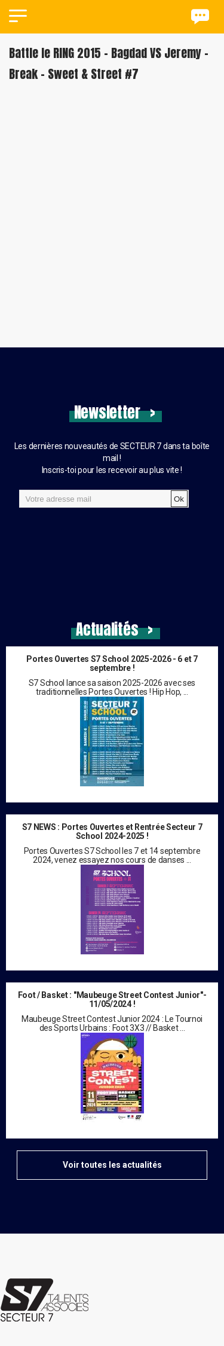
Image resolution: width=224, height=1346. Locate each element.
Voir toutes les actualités (112, 1165)
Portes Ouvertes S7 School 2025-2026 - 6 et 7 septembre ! (111, 664)
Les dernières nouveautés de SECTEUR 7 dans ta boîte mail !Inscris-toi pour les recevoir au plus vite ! (112, 458)
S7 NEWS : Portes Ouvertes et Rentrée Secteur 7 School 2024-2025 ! (112, 832)
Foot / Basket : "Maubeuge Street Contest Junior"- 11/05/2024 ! (112, 1000)
